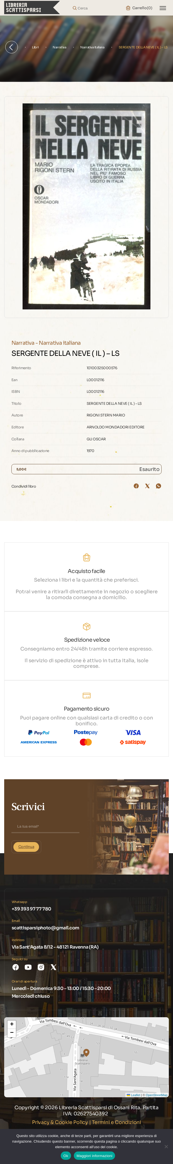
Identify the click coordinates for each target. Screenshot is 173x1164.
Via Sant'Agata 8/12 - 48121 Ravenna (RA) (55, 947)
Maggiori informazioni (95, 1156)
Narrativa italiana (92, 47)
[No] (166, 1146)
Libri (35, 47)
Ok (66, 1156)
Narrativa (59, 47)
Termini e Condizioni (116, 1122)
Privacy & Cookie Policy (60, 1122)
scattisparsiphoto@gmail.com (45, 928)
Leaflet (133, 1095)
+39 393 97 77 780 (32, 909)
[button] (86, 1052)
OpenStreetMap (156, 1095)
